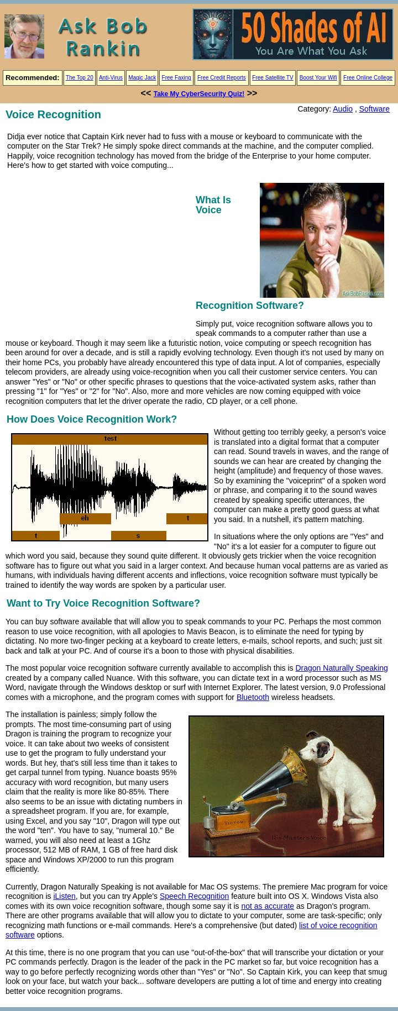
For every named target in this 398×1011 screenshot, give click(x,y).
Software (374, 108)
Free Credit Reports (221, 78)
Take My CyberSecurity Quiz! (199, 94)
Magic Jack (142, 78)
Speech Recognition (194, 896)
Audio (343, 108)
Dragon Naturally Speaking (341, 668)
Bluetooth (253, 697)
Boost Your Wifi (318, 78)
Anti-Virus (111, 78)
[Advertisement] (98, 252)
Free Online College (367, 78)
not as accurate (267, 906)
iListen (64, 896)
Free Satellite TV (272, 78)
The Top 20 (79, 78)
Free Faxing (176, 78)
